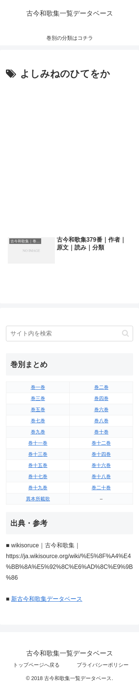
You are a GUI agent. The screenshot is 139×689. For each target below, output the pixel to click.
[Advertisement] (69, 156)
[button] (125, 333)
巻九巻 (38, 432)
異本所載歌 (38, 499)
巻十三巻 (37, 454)
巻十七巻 (37, 476)
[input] (69, 333)
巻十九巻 (37, 487)
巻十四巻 (101, 454)
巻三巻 (38, 398)
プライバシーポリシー (103, 665)
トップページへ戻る (36, 665)
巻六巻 (101, 409)
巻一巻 (38, 387)
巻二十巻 (101, 487)
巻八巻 (101, 421)
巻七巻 (38, 421)
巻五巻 (38, 409)
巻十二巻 (101, 443)
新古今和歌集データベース (46, 599)
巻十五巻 (37, 465)
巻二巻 (101, 387)
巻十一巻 (37, 443)
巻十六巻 (101, 465)
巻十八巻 (101, 476)
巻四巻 (101, 398)
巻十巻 (101, 432)
